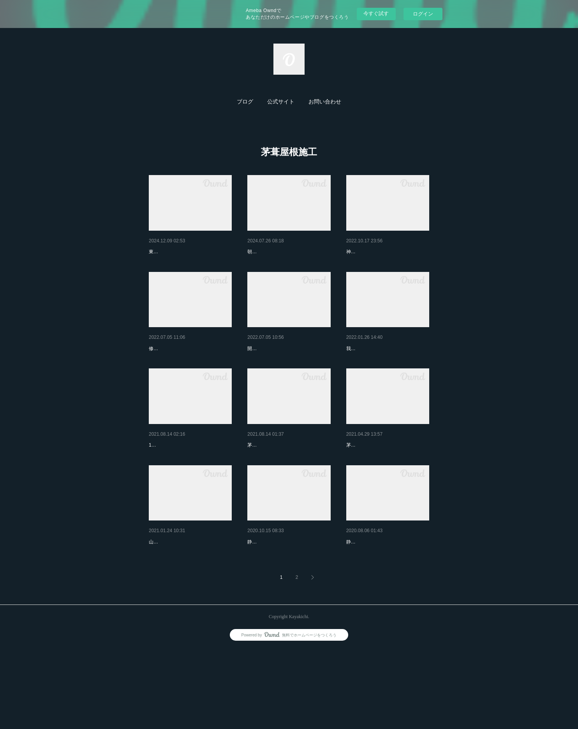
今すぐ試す (376, 13)
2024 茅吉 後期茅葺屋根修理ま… (189, 252)
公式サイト (280, 102)
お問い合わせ (324, 102)
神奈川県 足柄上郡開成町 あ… (288, 369)
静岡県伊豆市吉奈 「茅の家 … (385, 602)
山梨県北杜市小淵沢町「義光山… (190, 602)
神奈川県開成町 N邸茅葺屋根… (386, 485)
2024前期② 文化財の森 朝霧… (286, 252)
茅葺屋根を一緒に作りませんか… (387, 369)
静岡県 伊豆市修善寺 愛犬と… (190, 369)
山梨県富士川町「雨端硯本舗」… (190, 485)
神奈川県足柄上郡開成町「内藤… (288, 485)
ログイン (423, 14)
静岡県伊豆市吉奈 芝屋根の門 (285, 602)
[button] (245, 102)
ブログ (245, 102)
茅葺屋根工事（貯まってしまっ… (387, 252)
